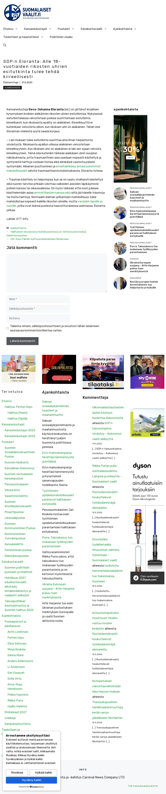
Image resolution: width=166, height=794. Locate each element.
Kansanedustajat (39, 29)
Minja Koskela (16, 649)
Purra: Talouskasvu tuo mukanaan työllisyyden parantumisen (144, 249)
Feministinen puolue (18, 550)
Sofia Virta (14, 678)
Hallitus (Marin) (17, 413)
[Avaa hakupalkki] (4, 45)
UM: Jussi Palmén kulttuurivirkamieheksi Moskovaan (39, 239)
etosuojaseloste (143, 786)
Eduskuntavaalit (95, 29)
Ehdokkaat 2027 (16, 712)
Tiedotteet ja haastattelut (25, 37)
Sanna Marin (15, 655)
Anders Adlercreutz (20, 661)
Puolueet (68, 29)
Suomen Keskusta (16, 462)
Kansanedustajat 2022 (20, 436)
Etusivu (12, 29)
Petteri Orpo (15, 637)
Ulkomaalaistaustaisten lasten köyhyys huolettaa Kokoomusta (108, 413)
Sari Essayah (15, 673)
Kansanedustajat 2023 (20, 430)
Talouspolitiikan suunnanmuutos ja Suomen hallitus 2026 (19, 605)
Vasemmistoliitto (16, 496)
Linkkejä (10, 718)
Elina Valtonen (17, 643)
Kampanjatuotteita (18, 724)
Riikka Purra (15, 700)
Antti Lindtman (17, 632)
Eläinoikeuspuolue (17, 556)
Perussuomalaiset (17, 484)
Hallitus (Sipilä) (17, 418)
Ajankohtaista (126, 29)
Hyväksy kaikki (31, 780)
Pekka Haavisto (17, 694)
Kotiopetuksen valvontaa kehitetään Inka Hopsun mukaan (106, 686)
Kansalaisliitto (14, 544)
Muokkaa (17, 772)
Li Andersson (16, 667)
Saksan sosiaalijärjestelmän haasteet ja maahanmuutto (142, 196)
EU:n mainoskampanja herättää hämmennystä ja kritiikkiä (144, 214)
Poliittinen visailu (61, 37)
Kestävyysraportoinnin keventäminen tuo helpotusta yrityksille (144, 284)
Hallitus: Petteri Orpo (19, 407)
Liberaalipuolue (15, 518)
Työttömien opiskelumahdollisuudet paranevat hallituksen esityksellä (144, 231)
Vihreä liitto (12, 490)
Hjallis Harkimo (17, 706)
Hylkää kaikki (43, 772)
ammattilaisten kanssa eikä (52, 192)
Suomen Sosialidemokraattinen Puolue (20, 452)
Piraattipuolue (14, 512)
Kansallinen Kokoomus (19, 468)
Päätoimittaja (10, 82)
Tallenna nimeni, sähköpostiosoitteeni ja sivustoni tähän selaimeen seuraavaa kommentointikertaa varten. (54, 328)
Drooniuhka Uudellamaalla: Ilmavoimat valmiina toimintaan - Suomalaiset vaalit (105, 550)
